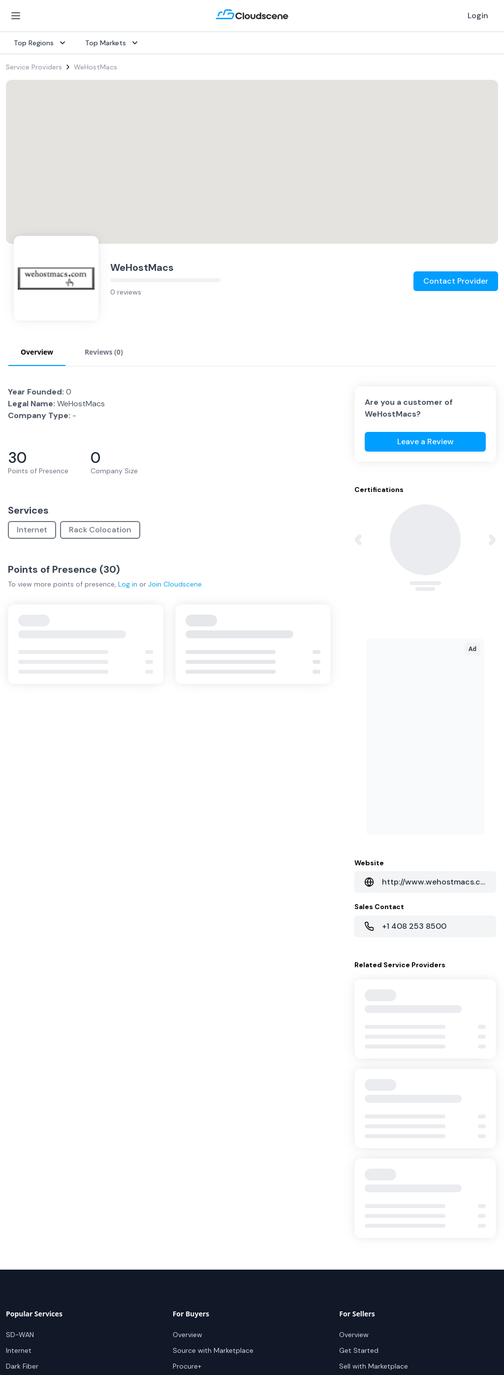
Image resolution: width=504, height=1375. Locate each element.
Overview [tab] (37, 352)
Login (478, 15)
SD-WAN (20, 1334)
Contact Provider (455, 281)
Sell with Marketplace (373, 1366)
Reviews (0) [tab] (104, 352)
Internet (32, 529)
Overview (187, 1334)
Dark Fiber (22, 1366)
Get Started (358, 1350)
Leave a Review (425, 441)
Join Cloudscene (175, 584)
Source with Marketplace (213, 1350)
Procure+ (187, 1366)
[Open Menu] (16, 16)
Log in (127, 584)
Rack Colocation (100, 529)
